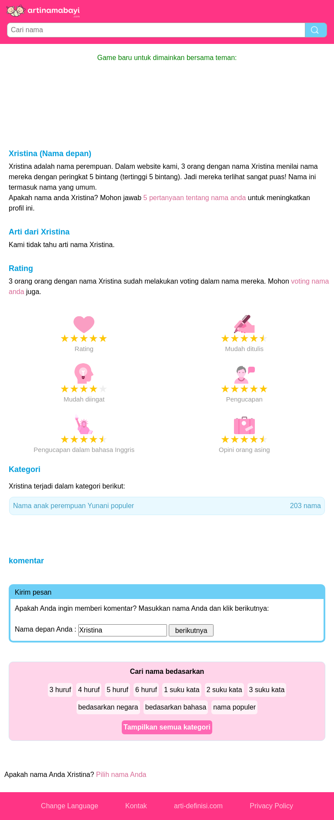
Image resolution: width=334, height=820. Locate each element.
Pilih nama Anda (121, 774)
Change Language (69, 806)
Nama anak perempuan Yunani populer (167, 506)
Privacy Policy (271, 806)
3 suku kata (267, 689)
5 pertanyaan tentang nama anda (195, 197)
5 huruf (117, 689)
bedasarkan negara (108, 707)
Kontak (136, 806)
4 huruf (89, 689)
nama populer (234, 707)
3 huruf (60, 689)
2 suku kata (224, 689)
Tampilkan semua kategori (167, 727)
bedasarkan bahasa (176, 707)
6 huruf (146, 689)
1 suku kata (182, 689)
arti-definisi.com (198, 806)
